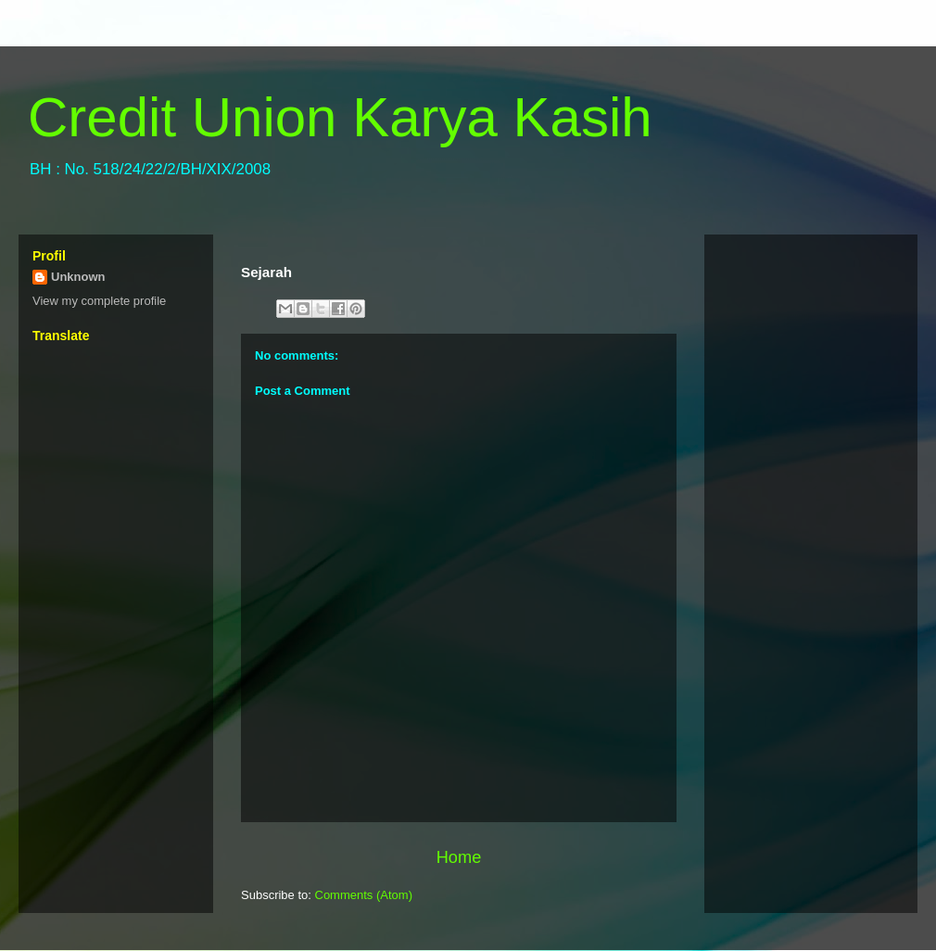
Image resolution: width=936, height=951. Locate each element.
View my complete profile (99, 301)
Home (459, 857)
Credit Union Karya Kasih (340, 117)
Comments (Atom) (363, 895)
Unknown (78, 277)
